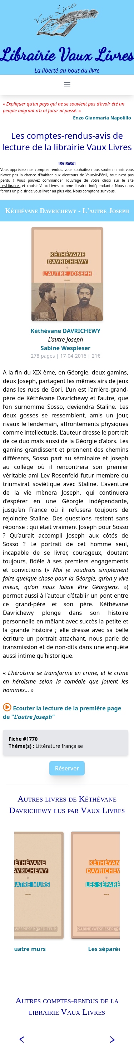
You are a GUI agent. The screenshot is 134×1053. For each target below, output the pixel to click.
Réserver (67, 768)
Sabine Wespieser (65, 348)
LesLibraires (10, 185)
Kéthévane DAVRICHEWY (66, 331)
